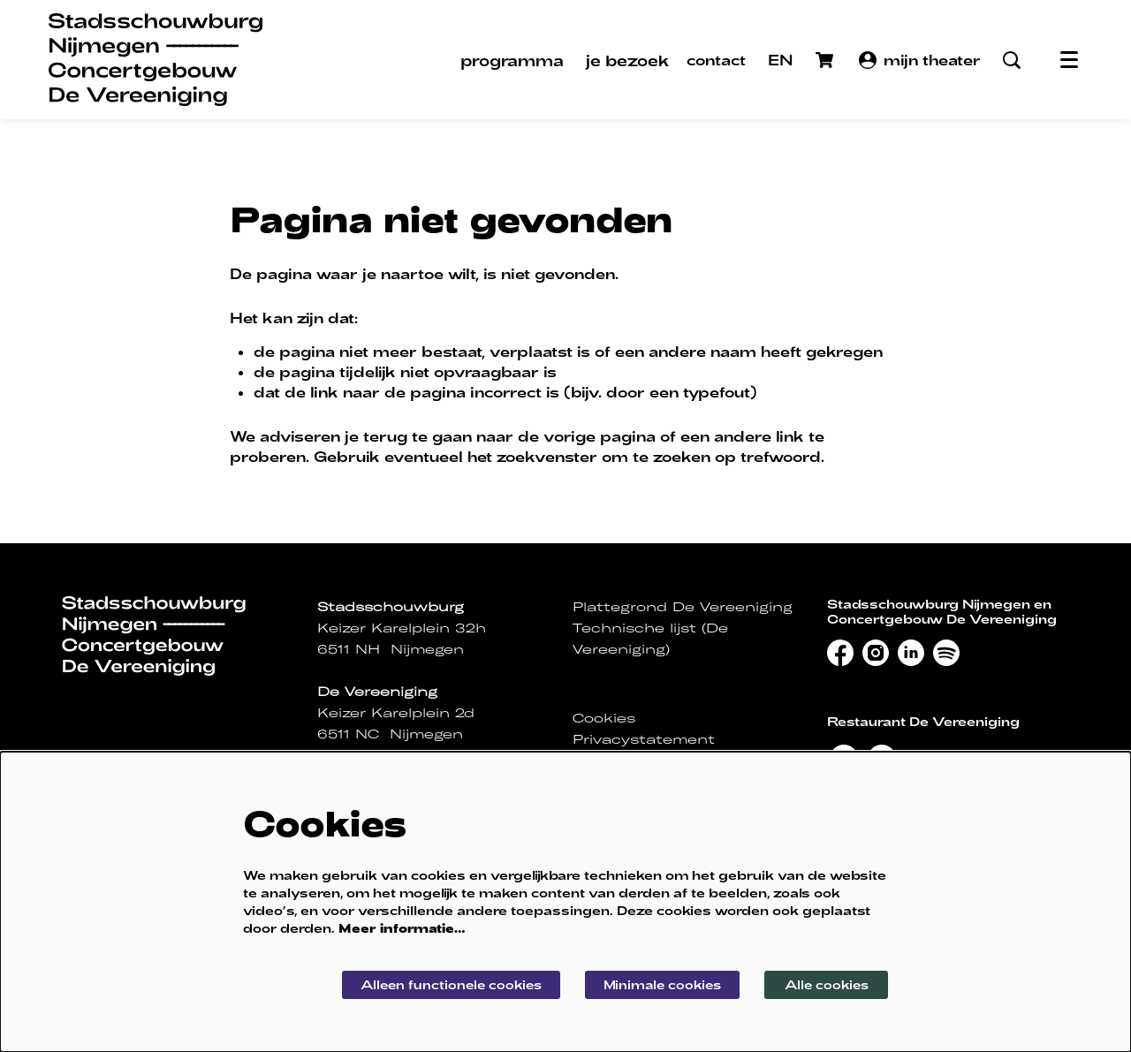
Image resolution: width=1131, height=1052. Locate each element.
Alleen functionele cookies (444, 983)
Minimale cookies (660, 983)
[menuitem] (512, 60)
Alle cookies (826, 983)
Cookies (604, 718)
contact (716, 59)
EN (780, 59)
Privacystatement (644, 739)
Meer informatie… (402, 927)
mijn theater (920, 60)
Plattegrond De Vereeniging (683, 607)
